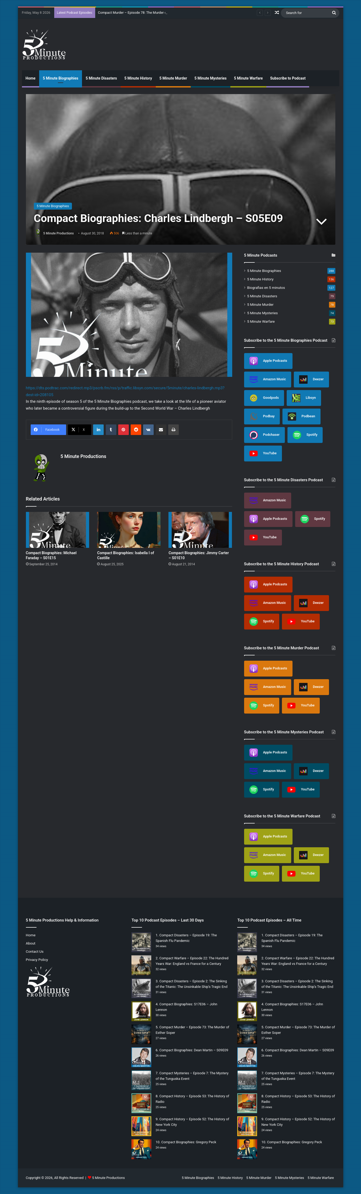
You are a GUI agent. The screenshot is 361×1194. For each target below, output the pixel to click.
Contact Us (35, 951)
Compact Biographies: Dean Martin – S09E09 (193, 1050)
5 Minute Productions (58, 233)
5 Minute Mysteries (210, 78)
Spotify (305, 435)
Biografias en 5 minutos (266, 287)
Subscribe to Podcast (287, 78)
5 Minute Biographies (60, 78)
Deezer (311, 379)
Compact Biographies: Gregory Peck (188, 1142)
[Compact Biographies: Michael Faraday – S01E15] (57, 530)
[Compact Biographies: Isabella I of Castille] (129, 530)
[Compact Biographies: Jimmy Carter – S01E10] (200, 530)
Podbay (262, 416)
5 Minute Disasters (101, 78)
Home (30, 78)
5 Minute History (138, 78)
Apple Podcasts (268, 361)
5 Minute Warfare (248, 78)
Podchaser (264, 435)
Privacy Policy (37, 959)
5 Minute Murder (173, 78)
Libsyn (304, 398)
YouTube (263, 453)
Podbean (301, 416)
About (30, 943)
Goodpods (264, 398)
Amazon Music (267, 379)
